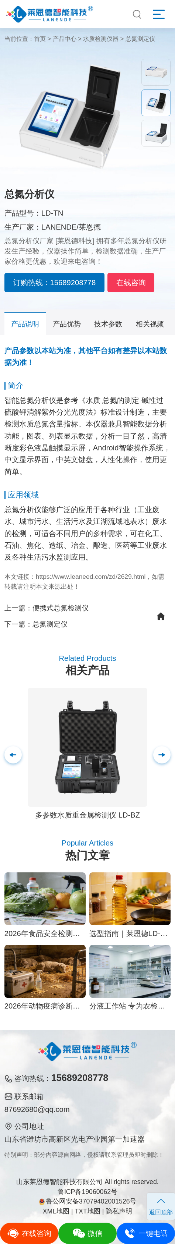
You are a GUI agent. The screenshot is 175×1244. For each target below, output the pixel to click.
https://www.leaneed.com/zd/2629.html (90, 576)
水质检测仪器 (101, 38)
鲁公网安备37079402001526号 (88, 1201)
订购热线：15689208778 (54, 283)
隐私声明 (119, 1211)
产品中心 (64, 38)
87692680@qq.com (37, 1109)
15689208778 (80, 1078)
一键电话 (146, 1233)
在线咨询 (131, 283)
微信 (87, 1233)
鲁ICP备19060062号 (87, 1191)
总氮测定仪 (140, 38)
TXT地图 (87, 1211)
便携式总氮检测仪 (60, 608)
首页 (40, 38)
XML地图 (56, 1211)
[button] (162, 754)
